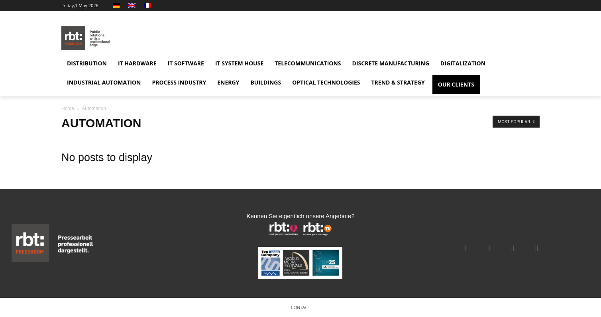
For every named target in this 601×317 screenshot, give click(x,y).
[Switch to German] (117, 5)
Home (67, 108)
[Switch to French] (148, 5)
